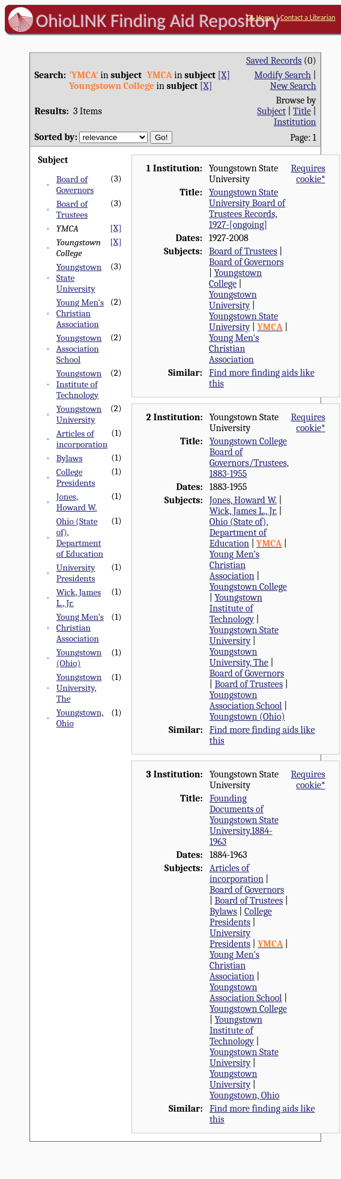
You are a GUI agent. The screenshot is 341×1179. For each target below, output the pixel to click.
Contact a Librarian (308, 17)
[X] (224, 75)
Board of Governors (75, 184)
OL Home (260, 17)
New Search (293, 86)
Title (302, 111)
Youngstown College (235, 278)
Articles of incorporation (81, 439)
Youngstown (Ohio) (79, 658)
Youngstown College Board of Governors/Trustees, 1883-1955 (249, 457)
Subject (272, 111)
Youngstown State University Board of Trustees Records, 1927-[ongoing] (247, 208)
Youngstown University (79, 414)
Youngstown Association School (79, 348)
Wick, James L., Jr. (243, 511)
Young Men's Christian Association (80, 313)
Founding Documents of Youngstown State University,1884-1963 (244, 820)
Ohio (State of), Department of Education (79, 537)
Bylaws (69, 458)
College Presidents (75, 477)
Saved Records (273, 60)
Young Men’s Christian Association (80, 627)
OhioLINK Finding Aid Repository (158, 20)
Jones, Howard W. (76, 502)
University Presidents (75, 573)
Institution (295, 122)
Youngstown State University (243, 321)
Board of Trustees (72, 209)
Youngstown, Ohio (244, 1095)
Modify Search (283, 75)
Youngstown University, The (79, 688)
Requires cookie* (308, 174)
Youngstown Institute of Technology (79, 384)
